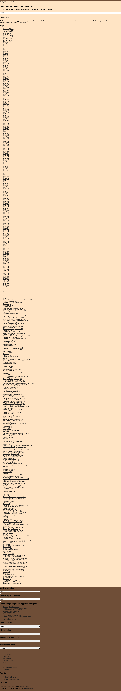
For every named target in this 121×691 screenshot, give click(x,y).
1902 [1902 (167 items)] (6, 143)
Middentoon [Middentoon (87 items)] (7, 466)
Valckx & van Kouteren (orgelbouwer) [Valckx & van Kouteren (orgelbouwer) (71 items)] (14, 555)
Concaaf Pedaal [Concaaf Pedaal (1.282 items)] (9, 340)
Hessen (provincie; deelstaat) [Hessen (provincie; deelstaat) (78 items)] (12, 402)
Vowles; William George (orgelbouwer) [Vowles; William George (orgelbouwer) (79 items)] (15, 566)
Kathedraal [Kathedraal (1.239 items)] (8, 426)
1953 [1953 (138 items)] (6, 204)
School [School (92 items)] (6, 526)
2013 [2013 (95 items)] (5, 287)
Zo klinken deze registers (10, 667)
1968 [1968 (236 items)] (6, 224)
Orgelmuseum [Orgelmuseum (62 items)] (8, 490)
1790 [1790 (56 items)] (5, 48)
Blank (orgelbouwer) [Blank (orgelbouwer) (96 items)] (10, 322)
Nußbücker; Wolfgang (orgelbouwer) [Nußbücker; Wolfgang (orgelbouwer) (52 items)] (14, 481)
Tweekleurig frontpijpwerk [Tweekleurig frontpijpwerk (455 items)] (11, 549)
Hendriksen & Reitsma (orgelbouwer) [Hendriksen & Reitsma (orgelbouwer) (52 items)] (14, 401)
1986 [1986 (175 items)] (6, 249)
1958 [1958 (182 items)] (6, 211)
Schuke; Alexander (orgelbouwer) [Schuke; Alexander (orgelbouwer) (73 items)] (13, 527)
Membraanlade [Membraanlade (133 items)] (9, 462)
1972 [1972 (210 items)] (6, 230)
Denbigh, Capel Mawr (9, 612)
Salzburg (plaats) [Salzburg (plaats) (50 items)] (9, 523)
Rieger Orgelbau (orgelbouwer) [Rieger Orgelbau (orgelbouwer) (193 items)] (13, 515)
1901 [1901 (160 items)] (6, 141)
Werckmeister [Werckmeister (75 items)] (8, 573)
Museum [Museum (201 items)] (7, 467)
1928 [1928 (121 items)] (6, 176)
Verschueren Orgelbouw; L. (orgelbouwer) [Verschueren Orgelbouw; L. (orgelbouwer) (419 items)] (16, 562)
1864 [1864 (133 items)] (6, 90)
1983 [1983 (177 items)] (6, 245)
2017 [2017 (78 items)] (5, 292)
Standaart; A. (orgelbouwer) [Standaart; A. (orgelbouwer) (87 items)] (12, 538)
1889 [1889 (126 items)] (6, 124)
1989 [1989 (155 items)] (6, 254)
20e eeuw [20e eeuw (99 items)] (7, 41)
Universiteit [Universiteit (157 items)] (7, 552)
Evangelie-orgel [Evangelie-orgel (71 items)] (8, 370)
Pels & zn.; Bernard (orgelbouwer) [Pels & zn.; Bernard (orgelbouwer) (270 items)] (14, 498)
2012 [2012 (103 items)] (6, 286)
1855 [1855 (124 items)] (6, 77)
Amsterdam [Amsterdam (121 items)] (8, 305)
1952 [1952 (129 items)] (6, 202)
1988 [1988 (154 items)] (6, 252)
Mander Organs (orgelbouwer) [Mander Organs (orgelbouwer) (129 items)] (13, 451)
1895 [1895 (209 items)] (6, 133)
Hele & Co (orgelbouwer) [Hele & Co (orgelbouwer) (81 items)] (11, 399)
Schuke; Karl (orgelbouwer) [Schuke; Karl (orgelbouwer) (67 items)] (12, 529)
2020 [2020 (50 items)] (5, 297)
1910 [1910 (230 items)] (6, 154)
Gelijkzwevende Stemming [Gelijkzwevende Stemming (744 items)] (12, 391)
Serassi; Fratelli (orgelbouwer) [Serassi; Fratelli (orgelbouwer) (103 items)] (13, 531)
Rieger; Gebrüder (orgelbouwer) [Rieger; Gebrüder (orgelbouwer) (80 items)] (13, 513)
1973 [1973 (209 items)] (6, 231)
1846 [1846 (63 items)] (5, 65)
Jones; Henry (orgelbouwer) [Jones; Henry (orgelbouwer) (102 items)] (12, 420)
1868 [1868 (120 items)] (6, 95)
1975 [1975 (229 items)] (6, 234)
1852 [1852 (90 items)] (5, 73)
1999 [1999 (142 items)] (6, 267)
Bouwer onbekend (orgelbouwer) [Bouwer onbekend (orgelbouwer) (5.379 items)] (14, 323)
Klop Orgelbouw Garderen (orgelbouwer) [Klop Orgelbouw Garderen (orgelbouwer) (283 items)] (16, 433)
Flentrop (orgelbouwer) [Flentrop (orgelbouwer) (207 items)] (11, 377)
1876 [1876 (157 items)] (6, 106)
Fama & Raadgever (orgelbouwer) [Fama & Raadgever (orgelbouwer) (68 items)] (13, 372)
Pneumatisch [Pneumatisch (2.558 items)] (8, 501)
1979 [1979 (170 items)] (6, 240)
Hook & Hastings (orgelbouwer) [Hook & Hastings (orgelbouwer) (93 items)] (13, 409)
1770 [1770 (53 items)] (5, 44)
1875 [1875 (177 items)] (6, 105)
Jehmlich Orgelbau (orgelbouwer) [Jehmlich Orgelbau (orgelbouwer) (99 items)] (13, 419)
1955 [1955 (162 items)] (6, 206)
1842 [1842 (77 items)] (5, 59)
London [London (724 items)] (6, 448)
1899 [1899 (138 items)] (6, 138)
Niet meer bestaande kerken (11, 679)
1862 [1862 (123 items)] (6, 87)
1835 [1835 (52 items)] (5, 54)
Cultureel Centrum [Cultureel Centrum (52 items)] (9, 344)
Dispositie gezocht (8, 652)
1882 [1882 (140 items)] (6, 115)
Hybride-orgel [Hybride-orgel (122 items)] (8, 413)
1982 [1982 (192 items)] (6, 244)
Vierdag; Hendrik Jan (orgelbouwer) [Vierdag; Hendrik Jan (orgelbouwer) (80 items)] (14, 563)
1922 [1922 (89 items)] (5, 168)
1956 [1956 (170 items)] (6, 208)
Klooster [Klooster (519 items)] (7, 431)
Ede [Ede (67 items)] (5, 358)
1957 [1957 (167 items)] (6, 209)
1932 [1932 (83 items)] (5, 181)
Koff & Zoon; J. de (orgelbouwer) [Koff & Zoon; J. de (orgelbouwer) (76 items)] (13, 434)
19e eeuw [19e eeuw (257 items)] (7, 40)
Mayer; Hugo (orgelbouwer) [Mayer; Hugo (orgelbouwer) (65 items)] (12, 456)
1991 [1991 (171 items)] (6, 256)
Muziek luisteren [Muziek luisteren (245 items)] (9, 469)
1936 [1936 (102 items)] (6, 187)
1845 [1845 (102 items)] (6, 63)
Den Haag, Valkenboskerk (10, 614)
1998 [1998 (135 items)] (6, 266)
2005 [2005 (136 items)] (6, 276)
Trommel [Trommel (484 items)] (7, 547)
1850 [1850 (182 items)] (6, 70)
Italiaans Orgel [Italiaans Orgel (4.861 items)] (9, 417)
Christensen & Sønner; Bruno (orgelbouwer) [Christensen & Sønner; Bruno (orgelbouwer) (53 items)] (16, 336)
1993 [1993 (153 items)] (6, 259)
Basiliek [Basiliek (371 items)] (7, 312)
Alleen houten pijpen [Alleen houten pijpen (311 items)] (10, 301)
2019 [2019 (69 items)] (5, 295)
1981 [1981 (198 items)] (6, 243)
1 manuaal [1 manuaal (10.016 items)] (8, 29)
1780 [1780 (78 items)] (5, 47)
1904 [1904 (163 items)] (6, 145)
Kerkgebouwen (7, 658)
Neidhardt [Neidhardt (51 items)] (7, 473)
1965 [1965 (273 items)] (6, 220)
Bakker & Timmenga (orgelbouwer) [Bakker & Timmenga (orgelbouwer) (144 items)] (14, 309)
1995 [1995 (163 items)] (6, 262)
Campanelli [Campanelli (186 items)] (8, 330)
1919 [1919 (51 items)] (5, 163)
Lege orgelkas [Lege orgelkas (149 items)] (8, 442)
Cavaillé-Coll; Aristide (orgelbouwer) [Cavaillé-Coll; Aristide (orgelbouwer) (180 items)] (14, 333)
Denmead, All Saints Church (11, 607)
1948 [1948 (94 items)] (5, 197)
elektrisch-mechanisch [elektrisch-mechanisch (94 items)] (10, 362)
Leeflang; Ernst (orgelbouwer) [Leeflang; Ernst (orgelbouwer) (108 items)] (13, 440)
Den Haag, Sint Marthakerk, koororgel (13, 615)
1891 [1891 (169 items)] (6, 127)
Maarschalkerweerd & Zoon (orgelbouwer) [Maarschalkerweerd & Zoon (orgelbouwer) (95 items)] (16, 449)
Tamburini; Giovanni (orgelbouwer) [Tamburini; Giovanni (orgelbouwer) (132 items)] (14, 541)
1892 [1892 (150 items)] (6, 129)
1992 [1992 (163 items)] (6, 258)
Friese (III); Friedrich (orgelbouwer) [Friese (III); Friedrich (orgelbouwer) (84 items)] (14, 381)
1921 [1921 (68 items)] (5, 166)
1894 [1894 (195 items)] (6, 131)
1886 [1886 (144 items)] (6, 120)
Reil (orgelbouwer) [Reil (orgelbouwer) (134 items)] (9, 509)
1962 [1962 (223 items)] (6, 216)
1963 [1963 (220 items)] (6, 218)
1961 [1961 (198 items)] (6, 215)
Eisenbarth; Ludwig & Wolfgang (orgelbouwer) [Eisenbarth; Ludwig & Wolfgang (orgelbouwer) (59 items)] (17, 359)
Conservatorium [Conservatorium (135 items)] (9, 342)
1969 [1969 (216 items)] (6, 226)
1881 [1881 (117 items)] (6, 113)
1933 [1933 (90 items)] (5, 183)
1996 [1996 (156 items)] (6, 263)
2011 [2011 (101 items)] (6, 284)
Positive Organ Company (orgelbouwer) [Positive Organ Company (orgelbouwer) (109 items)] (15, 505)
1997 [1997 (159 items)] (6, 265)
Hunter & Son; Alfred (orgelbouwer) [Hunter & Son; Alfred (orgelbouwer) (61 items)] (14, 412)
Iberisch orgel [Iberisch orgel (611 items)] (8, 415)
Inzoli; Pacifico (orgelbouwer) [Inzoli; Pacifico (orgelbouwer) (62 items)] (12, 416)
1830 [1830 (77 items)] (5, 52)
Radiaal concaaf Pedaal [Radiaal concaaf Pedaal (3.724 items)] (11, 506)
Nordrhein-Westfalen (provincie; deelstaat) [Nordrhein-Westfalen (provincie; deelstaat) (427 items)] (16, 479)
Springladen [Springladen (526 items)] (8, 537)
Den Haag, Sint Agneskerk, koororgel (13, 618)
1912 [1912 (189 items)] (6, 156)
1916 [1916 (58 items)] (5, 162)
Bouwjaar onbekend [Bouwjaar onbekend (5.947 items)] (10, 324)
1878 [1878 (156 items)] (6, 109)
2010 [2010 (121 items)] (6, 283)
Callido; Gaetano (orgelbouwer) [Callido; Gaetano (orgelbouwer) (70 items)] (13, 329)
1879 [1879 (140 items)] (6, 111)
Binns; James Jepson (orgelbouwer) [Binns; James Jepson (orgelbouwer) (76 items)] (14, 319)
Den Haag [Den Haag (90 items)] (7, 351)
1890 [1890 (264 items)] (6, 126)
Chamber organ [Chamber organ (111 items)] (9, 334)
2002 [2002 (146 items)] (6, 272)
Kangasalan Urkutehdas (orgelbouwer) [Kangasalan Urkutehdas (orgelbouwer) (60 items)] (15, 423)
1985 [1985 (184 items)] (6, 248)
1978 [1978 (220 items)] (6, 238)
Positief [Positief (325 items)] (6, 504)
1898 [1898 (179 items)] (6, 137)
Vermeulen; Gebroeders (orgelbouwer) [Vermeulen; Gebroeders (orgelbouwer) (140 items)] (15, 558)
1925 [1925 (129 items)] (6, 172)
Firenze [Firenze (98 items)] (6, 374)
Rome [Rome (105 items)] (6, 517)
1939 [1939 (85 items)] (5, 191)
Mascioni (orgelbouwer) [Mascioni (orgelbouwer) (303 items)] (11, 454)
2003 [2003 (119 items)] (6, 273)
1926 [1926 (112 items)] (6, 173)
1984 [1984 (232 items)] (6, 247)
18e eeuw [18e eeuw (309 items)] (7, 38)
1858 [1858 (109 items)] (6, 81)
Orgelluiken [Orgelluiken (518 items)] (8, 488)
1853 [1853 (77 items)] (5, 74)
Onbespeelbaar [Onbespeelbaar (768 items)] (9, 484)
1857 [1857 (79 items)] (5, 80)
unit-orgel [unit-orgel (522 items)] (7, 551)
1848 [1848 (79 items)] (5, 68)
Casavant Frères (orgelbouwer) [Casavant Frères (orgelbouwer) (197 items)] (13, 331)
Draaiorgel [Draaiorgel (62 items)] (7, 355)
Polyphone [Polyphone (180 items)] (7, 502)
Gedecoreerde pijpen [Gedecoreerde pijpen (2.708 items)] (11, 387)
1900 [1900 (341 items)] (6, 140)
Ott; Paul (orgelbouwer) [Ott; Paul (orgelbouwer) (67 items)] (10, 491)
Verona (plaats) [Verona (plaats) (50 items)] (8, 561)
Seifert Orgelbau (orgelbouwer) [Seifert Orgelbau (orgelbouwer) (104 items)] (13, 530)
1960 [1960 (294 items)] (6, 213)
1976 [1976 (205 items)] (6, 236)
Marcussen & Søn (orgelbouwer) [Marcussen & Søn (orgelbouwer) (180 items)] (13, 452)
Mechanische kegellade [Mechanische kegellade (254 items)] (11, 461)
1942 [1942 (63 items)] (5, 194)
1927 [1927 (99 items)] (5, 174)
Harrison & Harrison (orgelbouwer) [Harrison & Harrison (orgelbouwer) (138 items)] (14, 398)
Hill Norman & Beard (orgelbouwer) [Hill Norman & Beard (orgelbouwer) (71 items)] (14, 405)
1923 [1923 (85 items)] (5, 169)
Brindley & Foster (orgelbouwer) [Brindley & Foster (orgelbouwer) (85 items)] (13, 326)
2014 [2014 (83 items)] (5, 288)
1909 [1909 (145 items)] (6, 152)
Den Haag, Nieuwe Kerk (9, 619)
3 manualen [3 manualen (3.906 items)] (8, 33)
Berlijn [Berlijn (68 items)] (6, 316)
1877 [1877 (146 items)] (6, 108)
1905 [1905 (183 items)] (6, 147)
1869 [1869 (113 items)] (6, 97)
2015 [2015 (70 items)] (5, 290)
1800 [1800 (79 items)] (5, 49)
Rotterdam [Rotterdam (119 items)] (7, 519)
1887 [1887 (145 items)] (6, 122)
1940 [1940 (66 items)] (5, 193)
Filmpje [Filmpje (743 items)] (6, 373)
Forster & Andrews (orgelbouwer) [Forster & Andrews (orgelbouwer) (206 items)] (13, 380)
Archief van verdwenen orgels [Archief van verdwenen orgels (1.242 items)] (13, 308)
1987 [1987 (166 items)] (6, 251)
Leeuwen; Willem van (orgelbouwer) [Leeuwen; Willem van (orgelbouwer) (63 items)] (14, 441)
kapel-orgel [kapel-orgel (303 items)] (7, 424)
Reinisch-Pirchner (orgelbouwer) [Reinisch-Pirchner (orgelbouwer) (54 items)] (13, 511)
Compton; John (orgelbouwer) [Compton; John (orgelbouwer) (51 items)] (12, 337)
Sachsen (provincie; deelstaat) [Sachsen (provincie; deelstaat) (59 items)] (12, 522)
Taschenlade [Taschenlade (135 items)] (8, 542)
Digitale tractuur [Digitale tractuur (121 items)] (9, 352)
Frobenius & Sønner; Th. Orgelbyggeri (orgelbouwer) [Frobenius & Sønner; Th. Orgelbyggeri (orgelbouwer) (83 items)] (18, 383)
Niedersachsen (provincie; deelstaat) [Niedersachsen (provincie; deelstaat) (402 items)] (14, 477)
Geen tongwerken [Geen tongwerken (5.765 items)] (10, 388)
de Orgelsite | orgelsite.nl (7, 2)
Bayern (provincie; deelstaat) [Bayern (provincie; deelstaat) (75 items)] (12, 313)
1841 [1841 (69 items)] (5, 58)
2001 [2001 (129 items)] (6, 270)
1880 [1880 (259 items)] (6, 112)
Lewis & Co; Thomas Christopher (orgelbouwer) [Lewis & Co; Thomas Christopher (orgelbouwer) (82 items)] (17, 445)
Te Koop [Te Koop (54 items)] (6, 544)
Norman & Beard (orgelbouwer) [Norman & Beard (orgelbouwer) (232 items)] (13, 480)
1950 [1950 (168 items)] (6, 199)
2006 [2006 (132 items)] (6, 277)
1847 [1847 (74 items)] (5, 66)
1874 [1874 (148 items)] (6, 104)
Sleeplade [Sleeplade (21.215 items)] (8, 533)
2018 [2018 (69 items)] (5, 294)
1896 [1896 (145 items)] (6, 134)
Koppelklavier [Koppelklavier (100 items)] (8, 437)
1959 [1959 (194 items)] (6, 212)
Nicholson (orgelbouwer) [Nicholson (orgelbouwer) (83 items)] (11, 476)
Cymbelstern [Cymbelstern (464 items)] (8, 345)
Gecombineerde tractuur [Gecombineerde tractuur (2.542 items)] (11, 386)
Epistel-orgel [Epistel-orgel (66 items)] (8, 367)
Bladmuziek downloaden (9, 663)
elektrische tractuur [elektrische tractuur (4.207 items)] (10, 363)
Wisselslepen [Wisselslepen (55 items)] (8, 577)
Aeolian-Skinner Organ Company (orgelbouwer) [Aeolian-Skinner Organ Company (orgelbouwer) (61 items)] (17, 299)
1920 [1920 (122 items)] (6, 165)
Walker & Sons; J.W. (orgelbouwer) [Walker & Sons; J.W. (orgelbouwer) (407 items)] (14, 570)
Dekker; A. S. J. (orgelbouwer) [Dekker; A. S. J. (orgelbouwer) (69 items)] (12, 349)
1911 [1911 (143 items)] (6, 155)
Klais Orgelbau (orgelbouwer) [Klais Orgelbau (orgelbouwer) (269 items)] (12, 430)
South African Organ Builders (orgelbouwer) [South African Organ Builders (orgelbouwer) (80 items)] (16, 536)
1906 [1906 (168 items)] (6, 148)
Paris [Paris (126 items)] (6, 495)
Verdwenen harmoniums (9, 677)
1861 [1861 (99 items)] (5, 86)
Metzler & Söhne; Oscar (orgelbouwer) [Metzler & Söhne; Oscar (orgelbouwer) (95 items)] (15, 465)
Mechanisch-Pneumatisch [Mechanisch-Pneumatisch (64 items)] (11, 459)
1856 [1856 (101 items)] (6, 79)
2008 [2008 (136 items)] (6, 280)
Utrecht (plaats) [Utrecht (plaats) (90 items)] (8, 554)
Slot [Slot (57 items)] (5, 534)
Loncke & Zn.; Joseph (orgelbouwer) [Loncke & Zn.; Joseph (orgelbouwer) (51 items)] (14, 447)
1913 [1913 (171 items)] (6, 158)
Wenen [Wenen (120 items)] (6, 572)
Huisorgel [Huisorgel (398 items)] (7, 411)
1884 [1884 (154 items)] (6, 118)
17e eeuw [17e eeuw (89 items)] (7, 37)
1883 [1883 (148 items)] (6, 116)
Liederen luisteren (8, 660)
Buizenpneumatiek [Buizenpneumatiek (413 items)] (9, 327)
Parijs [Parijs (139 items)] (6, 494)
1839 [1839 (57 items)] (5, 55)
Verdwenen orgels (8, 676)
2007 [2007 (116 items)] (6, 279)
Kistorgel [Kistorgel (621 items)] (7, 429)
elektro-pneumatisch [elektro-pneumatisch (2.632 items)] (10, 365)
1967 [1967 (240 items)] (6, 223)
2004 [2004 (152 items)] (6, 274)
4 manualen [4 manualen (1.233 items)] (8, 34)
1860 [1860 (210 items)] (6, 84)
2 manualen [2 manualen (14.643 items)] (8, 30)
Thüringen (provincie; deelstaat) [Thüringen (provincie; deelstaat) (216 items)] (13, 545)
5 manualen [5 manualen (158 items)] (8, 36)
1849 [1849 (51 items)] (5, 69)
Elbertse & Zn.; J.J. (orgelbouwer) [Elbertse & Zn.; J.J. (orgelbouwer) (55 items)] (13, 361)
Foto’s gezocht (7, 654)
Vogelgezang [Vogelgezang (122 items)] (8, 565)
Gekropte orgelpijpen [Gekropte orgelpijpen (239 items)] (10, 390)
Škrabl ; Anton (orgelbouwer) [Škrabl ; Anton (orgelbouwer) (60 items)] (12, 583)
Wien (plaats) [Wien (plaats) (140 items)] (8, 574)
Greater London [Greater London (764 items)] (9, 395)
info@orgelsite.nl (25, 686)
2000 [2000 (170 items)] (6, 269)
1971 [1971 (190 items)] (6, 229)
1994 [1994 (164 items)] (6, 261)
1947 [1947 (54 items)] (5, 195)
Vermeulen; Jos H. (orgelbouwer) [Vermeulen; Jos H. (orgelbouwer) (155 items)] (13, 559)
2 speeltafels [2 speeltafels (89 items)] (8, 31)
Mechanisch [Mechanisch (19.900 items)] (8, 458)
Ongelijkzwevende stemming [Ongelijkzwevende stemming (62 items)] (12, 486)
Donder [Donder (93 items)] (6, 354)
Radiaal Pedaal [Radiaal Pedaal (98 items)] (8, 508)
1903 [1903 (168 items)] (6, 144)
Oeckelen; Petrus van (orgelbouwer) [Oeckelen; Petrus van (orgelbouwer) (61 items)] (14, 483)
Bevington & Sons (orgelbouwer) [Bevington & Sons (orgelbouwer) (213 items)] (13, 317)
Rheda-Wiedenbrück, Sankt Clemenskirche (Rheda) (17, 616)
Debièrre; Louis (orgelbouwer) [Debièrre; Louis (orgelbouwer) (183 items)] (13, 348)
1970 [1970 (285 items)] (6, 227)
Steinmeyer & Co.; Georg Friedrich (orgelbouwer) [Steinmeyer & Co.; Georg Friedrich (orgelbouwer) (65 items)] (17, 540)
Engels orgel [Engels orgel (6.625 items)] (8, 366)
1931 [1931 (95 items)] (5, 180)
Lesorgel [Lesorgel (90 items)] (6, 444)
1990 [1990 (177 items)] (6, 255)
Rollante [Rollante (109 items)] (7, 516)
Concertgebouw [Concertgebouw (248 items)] (9, 341)
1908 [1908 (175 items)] (6, 151)
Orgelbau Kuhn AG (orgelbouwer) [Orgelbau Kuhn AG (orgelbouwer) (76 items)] (13, 487)
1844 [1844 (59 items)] (5, 62)
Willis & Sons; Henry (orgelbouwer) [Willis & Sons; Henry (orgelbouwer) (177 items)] (14, 576)
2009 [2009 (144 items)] (6, 281)
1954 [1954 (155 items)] (6, 205)
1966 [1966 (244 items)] (6, 222)
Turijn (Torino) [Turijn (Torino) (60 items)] (8, 548)
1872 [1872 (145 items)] (6, 101)
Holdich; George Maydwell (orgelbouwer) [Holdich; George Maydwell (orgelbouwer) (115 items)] (16, 406)
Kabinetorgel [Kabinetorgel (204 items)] (8, 422)
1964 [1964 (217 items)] (6, 219)
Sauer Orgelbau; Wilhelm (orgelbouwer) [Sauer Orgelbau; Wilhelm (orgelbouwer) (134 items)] (15, 524)
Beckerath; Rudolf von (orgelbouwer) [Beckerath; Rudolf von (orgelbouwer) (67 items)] (14, 315)
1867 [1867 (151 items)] (6, 94)
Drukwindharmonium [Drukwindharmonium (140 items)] (10, 356)
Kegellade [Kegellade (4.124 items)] (8, 427)
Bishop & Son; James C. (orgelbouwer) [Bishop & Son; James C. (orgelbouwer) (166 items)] (15, 320)
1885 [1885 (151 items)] (6, 119)
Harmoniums (6, 656)
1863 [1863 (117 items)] (6, 88)
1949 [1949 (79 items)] (5, 198)
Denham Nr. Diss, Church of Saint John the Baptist (17, 608)
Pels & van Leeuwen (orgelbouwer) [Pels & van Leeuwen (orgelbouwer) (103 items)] (14, 497)
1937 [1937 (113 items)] (6, 188)
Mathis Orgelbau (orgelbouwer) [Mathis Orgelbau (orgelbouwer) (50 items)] (13, 455)
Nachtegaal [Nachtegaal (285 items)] (8, 472)
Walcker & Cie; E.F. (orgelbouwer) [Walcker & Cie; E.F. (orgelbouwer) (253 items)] (14, 569)
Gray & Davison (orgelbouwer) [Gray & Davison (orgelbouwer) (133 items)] (13, 394)
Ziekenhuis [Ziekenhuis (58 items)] (7, 579)
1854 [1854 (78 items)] (5, 76)
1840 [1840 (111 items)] (6, 56)
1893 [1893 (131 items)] (6, 130)
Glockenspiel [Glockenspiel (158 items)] (8, 392)
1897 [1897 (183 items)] (6, 136)
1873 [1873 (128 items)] (6, 102)
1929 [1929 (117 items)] (6, 177)
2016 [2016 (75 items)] (5, 291)
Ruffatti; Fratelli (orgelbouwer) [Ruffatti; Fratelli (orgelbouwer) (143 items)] (13, 520)
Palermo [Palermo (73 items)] (6, 492)
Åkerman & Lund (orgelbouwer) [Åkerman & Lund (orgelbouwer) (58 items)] (13, 581)
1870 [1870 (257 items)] (6, 98)
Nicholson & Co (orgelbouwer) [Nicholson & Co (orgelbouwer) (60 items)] (12, 474)
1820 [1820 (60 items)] (5, 51)
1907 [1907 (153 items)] (6, 149)
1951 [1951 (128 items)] (6, 201)
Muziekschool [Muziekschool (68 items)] (8, 470)
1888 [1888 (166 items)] (6, 123)
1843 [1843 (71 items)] (5, 61)
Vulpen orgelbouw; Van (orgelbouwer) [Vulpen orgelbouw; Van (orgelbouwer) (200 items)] (15, 567)
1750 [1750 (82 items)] (5, 43)
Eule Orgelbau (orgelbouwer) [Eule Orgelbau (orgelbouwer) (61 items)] (12, 369)
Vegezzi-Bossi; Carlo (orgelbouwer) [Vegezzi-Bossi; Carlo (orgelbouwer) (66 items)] (14, 556)
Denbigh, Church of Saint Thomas (12, 609)
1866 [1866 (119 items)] (6, 93)
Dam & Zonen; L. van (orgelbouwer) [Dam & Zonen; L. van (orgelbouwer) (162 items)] (14, 347)
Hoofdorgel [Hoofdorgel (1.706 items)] (8, 408)
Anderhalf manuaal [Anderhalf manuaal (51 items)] (9, 306)
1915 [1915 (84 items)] (5, 161)
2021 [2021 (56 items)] (5, 298)
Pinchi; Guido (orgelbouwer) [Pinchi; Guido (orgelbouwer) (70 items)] (12, 499)
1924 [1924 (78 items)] (5, 170)
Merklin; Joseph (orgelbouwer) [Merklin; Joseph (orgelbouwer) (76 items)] (12, 463)
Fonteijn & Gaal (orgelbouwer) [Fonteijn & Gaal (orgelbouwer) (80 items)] (12, 379)
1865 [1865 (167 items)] (6, 91)
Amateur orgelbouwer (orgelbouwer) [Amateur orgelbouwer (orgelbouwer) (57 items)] (14, 302)
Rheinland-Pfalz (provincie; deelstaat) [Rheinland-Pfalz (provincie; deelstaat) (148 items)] (15, 512)
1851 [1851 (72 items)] (5, 72)
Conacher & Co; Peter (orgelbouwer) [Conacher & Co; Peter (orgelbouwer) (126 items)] (14, 338)
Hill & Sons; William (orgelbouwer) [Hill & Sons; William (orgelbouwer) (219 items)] (14, 404)
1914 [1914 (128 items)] (6, 159)
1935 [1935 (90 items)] (5, 186)
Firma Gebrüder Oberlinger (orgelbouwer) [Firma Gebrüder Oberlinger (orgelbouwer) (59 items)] (15, 376)
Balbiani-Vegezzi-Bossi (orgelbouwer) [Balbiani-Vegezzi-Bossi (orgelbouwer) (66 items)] (14, 311)
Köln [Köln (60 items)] (5, 438)
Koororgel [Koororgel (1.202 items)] (7, 436)
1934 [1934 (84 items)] (5, 184)
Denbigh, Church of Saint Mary (11, 611)
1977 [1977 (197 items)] (6, 237)
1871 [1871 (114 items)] (6, 99)
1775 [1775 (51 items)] (5, 45)
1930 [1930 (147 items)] (6, 179)
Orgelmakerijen (7, 665)
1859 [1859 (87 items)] (5, 83)
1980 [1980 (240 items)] (6, 241)
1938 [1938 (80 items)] (5, 190)
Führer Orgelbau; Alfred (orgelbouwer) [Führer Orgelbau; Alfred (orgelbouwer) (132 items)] (15, 384)
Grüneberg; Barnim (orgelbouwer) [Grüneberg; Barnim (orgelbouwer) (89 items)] (13, 397)
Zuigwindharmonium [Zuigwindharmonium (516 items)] (10, 580)
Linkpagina (6, 669)
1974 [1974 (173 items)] (6, 233)
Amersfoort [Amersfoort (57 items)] (7, 304)
